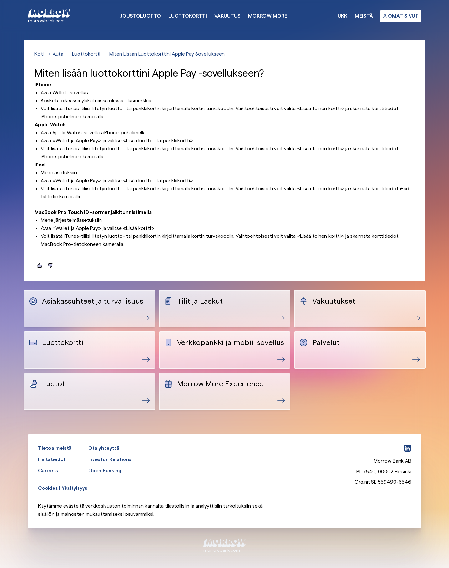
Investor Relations (109, 459)
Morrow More (267, 15)
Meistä (364, 15)
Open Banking (104, 470)
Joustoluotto (140, 15)
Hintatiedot (52, 459)
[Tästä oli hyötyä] (39, 266)
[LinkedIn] (407, 448)
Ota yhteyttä (103, 448)
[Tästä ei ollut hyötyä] (51, 266)
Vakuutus (227, 15)
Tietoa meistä (55, 448)
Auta (58, 54)
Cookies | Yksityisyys (62, 488)
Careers (48, 470)
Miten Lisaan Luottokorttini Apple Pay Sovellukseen (167, 54)
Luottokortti (187, 15)
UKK (342, 15)
